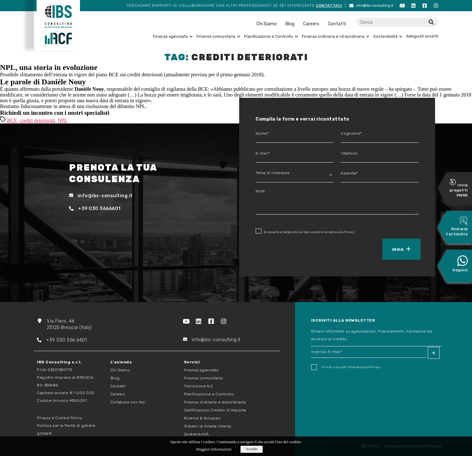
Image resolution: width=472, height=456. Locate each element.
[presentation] (285, 248)
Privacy (349, 232)
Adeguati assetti (422, 36)
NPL (62, 120)
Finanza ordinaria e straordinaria (335, 36)
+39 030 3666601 (95, 208)
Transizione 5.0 (198, 386)
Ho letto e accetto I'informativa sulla (346, 367)
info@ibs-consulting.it (371, 6)
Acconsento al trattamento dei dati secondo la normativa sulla (305, 231)
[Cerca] (431, 22)
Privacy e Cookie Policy (59, 418)
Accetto (252, 449)
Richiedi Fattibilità (457, 226)
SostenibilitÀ (196, 434)
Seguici (460, 264)
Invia (398, 249)
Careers (311, 24)
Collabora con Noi (128, 402)
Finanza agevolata (173, 36)
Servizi (192, 362)
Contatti (337, 24)
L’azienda (121, 362)
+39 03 (49, 340)
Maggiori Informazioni (214, 449)
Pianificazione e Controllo (271, 36)
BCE (12, 120)
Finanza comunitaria (218, 36)
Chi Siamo (266, 24)
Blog (289, 24)
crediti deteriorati (37, 120)
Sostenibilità (387, 36)
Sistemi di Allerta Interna (207, 426)
